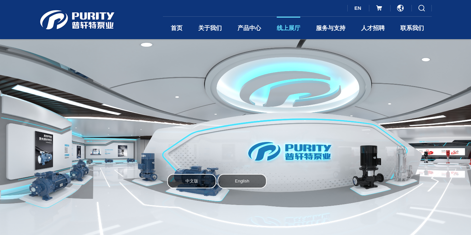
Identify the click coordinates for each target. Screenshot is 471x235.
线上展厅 (288, 28)
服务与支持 (330, 28)
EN (357, 8)
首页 (177, 28)
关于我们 (210, 28)
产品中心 (249, 28)
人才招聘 (373, 28)
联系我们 (412, 28)
